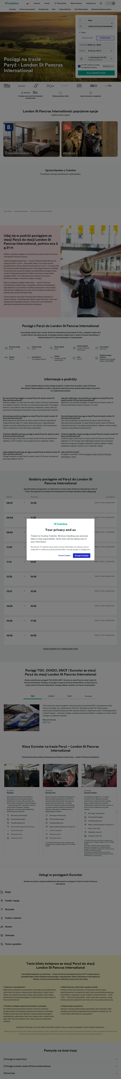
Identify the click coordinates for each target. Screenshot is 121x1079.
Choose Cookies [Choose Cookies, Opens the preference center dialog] (64, 556)
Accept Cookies (81, 556)
